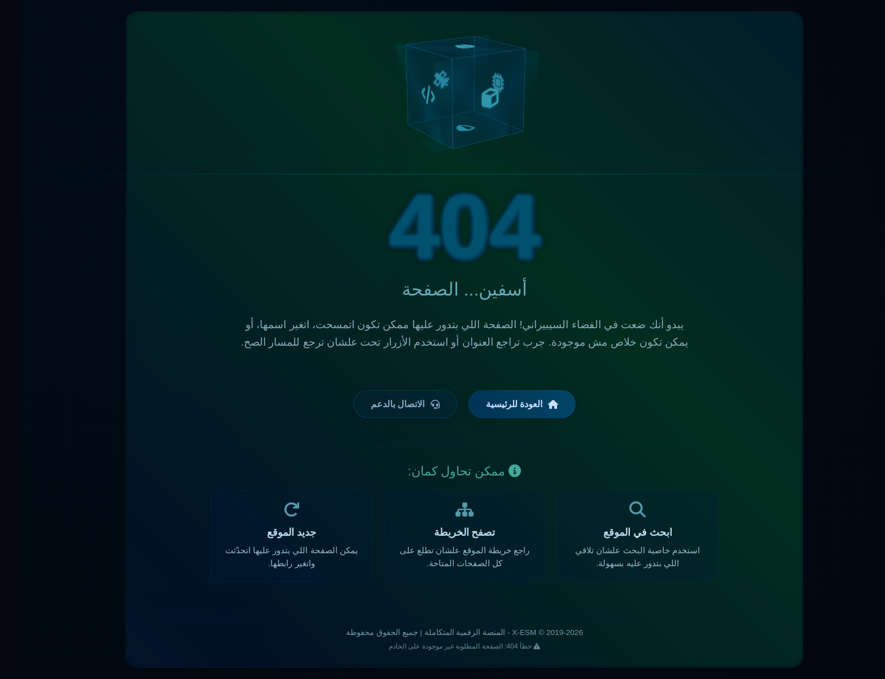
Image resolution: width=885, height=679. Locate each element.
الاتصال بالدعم (383, 404)
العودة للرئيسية (500, 404)
